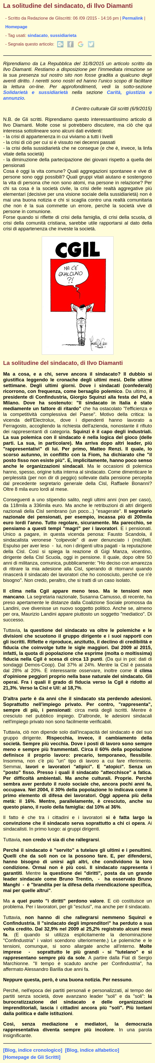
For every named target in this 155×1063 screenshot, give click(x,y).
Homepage (16, 26)
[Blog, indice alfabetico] (92, 1050)
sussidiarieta (63, 35)
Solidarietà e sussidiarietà (37, 92)
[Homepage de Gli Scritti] (32, 1057)
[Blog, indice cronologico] (32, 1050)
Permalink (132, 18)
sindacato (37, 35)
